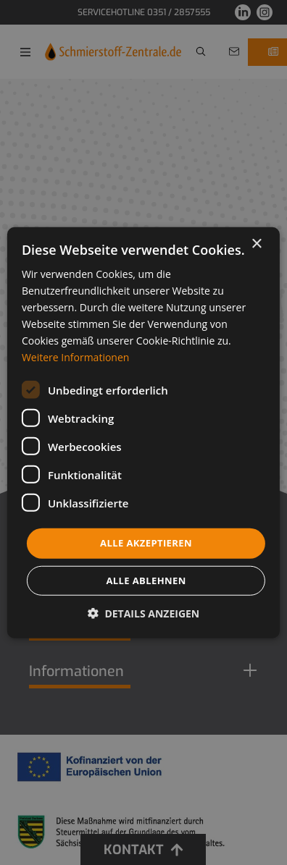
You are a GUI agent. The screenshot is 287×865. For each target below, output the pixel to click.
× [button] (256, 243)
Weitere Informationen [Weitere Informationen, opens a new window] (75, 357)
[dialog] (143, 432)
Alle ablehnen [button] (146, 580)
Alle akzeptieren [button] (146, 542)
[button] (144, 613)
